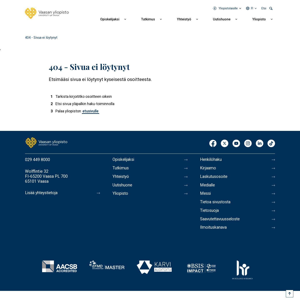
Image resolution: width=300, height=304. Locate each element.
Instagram (248, 144)
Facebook (213, 144)
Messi (205, 194)
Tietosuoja (209, 212)
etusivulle (90, 111)
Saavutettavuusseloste (221, 220)
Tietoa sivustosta (216, 203)
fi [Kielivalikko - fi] (252, 8)
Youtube (236, 144)
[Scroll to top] (289, 293)
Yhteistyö (184, 19)
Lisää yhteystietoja (42, 192)
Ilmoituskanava (214, 229)
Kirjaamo (208, 168)
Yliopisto (259, 19)
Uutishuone (221, 19)
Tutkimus (148, 19)
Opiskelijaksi (109, 19)
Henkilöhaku (211, 159)
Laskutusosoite (214, 177)
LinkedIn (259, 144)
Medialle (208, 185)
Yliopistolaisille (228, 8)
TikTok (271, 144)
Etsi (263, 8)
